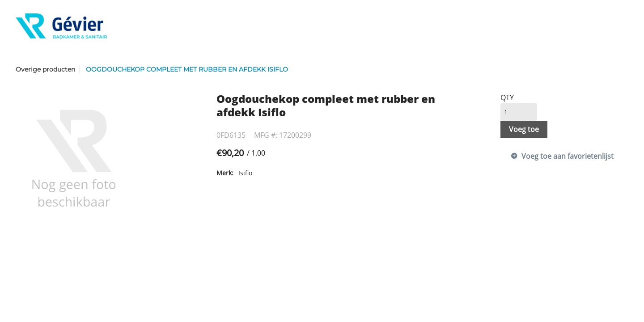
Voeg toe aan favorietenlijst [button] (567, 156)
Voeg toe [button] (524, 129)
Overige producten (45, 69)
